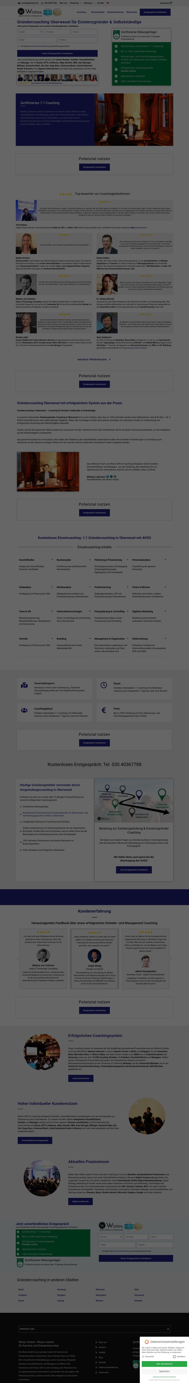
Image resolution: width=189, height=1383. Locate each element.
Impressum (176, 1380)
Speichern (164, 1371)
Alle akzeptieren (164, 1364)
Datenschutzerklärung (165, 1380)
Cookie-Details (153, 1380)
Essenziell (148, 1356)
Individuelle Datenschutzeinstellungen (164, 1377)
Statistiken (179, 1356)
